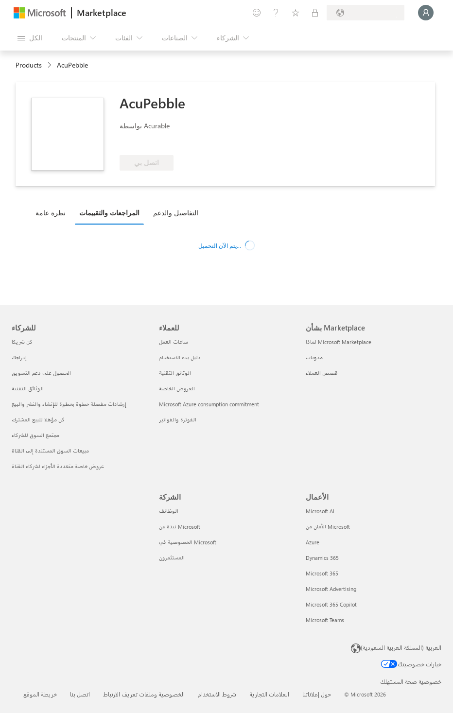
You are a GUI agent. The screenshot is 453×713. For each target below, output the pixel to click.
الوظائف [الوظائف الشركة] (168, 511)
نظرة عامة (50, 212)
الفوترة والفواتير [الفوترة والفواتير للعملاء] (177, 419)
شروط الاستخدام (217, 694)
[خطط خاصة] (315, 12)
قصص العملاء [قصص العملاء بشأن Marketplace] (322, 373)
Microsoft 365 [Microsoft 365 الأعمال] (322, 573)
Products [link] (29, 65)
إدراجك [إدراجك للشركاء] (19, 357)
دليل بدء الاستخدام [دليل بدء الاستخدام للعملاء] (180, 357)
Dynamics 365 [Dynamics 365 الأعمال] (322, 557)
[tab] (53, 212)
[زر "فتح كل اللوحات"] (30, 38)
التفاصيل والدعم (175, 212)
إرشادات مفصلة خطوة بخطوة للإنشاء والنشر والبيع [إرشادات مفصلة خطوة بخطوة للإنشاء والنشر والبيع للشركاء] (69, 404)
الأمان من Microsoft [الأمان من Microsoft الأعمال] (328, 526)
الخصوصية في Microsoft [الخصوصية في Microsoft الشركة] (187, 542)
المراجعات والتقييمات (109, 212)
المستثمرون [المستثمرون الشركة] (172, 557)
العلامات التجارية (269, 694)
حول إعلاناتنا (316, 694)
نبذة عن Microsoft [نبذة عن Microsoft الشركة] (179, 526)
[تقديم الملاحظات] (256, 12)
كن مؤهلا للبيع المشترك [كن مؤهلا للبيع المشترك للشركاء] (38, 419)
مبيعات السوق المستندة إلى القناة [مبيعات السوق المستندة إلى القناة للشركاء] (50, 450)
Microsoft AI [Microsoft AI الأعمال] (320, 511)
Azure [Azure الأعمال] (312, 542)
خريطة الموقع (40, 694)
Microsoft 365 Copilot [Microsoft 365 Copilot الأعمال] (331, 604)
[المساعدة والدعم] (276, 12)
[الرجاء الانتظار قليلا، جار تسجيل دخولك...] (425, 12)
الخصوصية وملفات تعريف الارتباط (144, 694)
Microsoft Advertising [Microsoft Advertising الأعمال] (331, 588)
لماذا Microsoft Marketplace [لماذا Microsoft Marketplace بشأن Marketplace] (338, 342)
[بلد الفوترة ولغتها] (365, 12)
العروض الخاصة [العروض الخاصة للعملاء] (177, 388)
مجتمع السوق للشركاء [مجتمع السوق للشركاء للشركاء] (35, 435)
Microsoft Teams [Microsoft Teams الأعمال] (325, 620)
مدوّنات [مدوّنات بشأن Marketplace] (314, 357)
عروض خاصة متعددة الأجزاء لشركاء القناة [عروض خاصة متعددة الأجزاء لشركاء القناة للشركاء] (58, 466)
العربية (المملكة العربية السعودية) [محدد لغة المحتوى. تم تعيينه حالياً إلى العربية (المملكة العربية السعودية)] (401, 647)
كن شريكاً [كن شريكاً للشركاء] (22, 342)
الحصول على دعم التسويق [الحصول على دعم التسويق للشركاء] (41, 373)
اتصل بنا (80, 694)
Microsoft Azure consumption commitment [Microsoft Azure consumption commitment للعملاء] (209, 404)
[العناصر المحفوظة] (295, 12)
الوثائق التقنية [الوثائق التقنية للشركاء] (28, 388)
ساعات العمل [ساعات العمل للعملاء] (173, 342)
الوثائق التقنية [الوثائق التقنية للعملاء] (175, 373)
